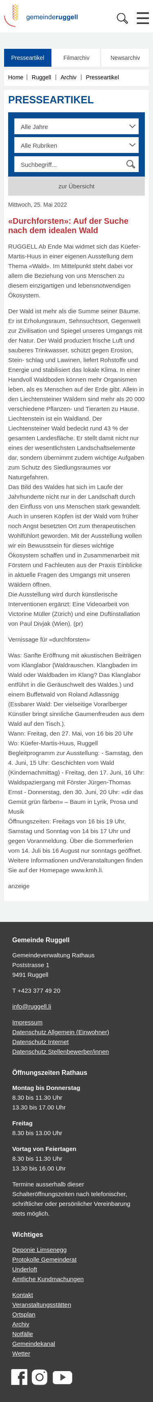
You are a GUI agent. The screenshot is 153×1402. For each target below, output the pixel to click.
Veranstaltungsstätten (41, 1304)
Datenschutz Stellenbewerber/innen (60, 1051)
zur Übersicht (76, 186)
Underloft (24, 1269)
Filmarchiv (76, 58)
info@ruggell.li (31, 1006)
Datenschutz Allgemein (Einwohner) (60, 1032)
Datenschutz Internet (40, 1041)
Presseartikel (27, 58)
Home (15, 77)
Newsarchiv (125, 58)
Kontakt (22, 1294)
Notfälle (22, 1333)
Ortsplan (23, 1314)
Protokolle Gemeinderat (44, 1259)
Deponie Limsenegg (39, 1249)
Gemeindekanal (33, 1343)
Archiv (68, 77)
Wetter (21, 1353)
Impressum (27, 1022)
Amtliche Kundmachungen (48, 1278)
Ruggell (41, 77)
